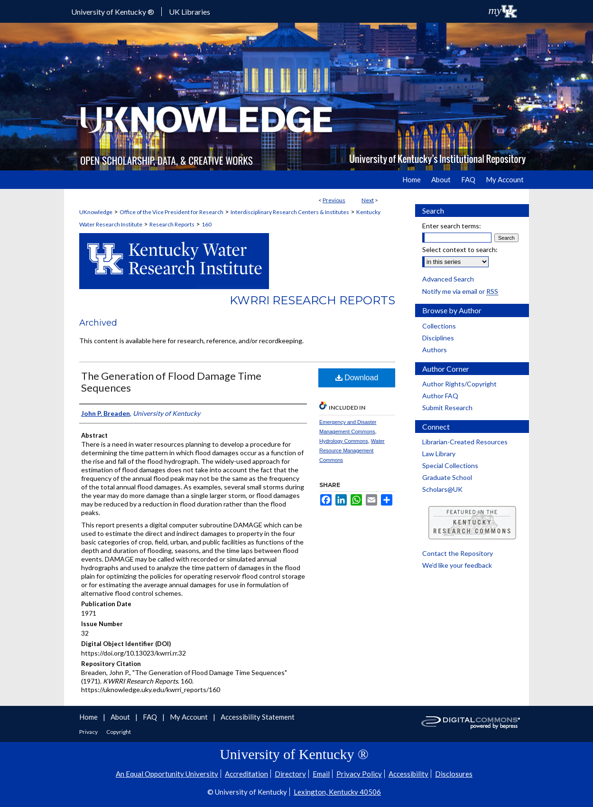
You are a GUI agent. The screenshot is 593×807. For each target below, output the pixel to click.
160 (207, 224)
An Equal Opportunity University (167, 773)
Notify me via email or (460, 291)
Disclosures (454, 773)
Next (367, 200)
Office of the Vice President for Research (171, 212)
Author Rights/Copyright (459, 384)
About (121, 717)
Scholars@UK (442, 489)
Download (357, 378)
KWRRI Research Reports (312, 300)
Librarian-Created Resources (465, 442)
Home (89, 717)
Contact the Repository (457, 553)
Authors (434, 350)
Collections (439, 326)
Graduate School (447, 477)
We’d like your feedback (457, 565)
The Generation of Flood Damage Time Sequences (171, 381)
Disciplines (438, 338)
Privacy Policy (359, 773)
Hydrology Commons (343, 441)
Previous (334, 200)
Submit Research (447, 408)
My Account (189, 717)
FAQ (150, 717)
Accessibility (408, 773)
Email (321, 773)
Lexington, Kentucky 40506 (337, 792)
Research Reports (172, 224)
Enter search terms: (451, 226)
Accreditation (246, 773)
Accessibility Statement (258, 717)
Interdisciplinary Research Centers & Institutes (290, 212)
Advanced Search (448, 279)
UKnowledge (95, 212)
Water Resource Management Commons (352, 450)
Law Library (438, 454)
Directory (290, 773)
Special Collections (450, 465)
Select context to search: (460, 249)
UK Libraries (189, 11)
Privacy (89, 731)
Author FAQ (440, 396)
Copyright (118, 731)
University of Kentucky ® (112, 11)
